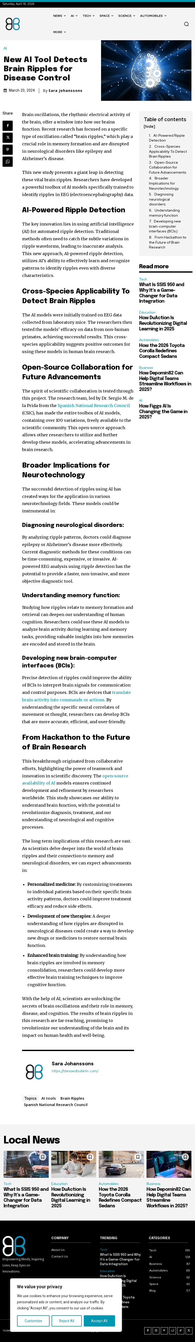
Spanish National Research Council (94, 405)
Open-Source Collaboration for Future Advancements (167, 167)
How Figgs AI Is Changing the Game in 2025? (163, 412)
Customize (33, 1321)
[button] (186, 24)
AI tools (48, 1098)
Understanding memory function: (164, 213)
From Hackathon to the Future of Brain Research (167, 242)
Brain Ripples (72, 1098)
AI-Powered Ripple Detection (167, 138)
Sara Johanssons (65, 90)
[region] (66, 1305)
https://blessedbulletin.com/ (75, 1071)
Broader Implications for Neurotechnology (163, 183)
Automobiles (149, 340)
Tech (143, 279)
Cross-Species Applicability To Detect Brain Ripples (168, 151)
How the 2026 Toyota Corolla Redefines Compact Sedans (162, 351)
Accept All (99, 1321)
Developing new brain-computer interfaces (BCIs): (165, 226)
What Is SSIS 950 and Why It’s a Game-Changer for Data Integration (120, 1259)
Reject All (66, 1321)
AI (6, 48)
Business (146, 368)
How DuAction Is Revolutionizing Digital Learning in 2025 (163, 323)
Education (147, 312)
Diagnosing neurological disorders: (161, 199)
